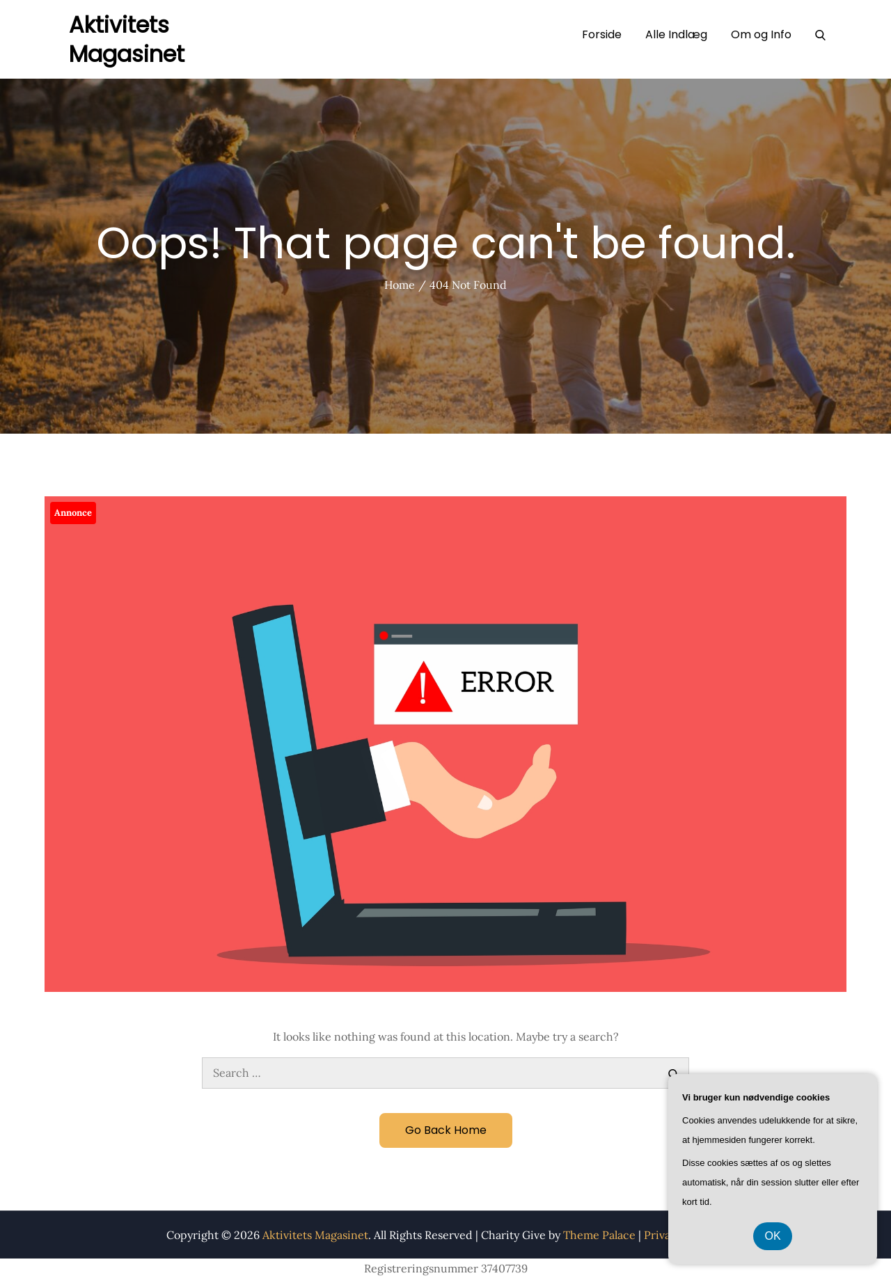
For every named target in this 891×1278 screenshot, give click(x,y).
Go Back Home (446, 1130)
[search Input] (445, 1073)
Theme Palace (599, 1235)
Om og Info (761, 34)
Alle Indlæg (676, 34)
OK (772, 1236)
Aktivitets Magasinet (126, 39)
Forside (602, 34)
